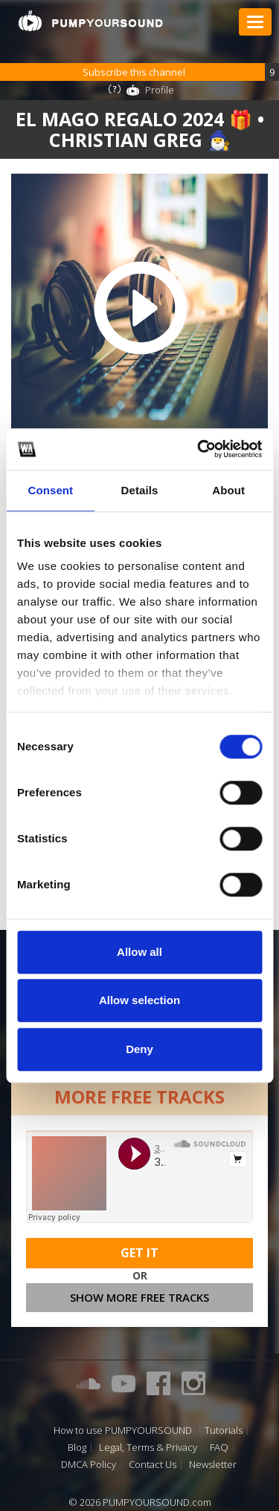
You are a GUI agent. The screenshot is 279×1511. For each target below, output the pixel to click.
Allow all (139, 951)
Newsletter (213, 1464)
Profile (159, 89)
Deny (139, 1049)
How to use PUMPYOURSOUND (123, 1430)
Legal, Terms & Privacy (148, 1447)
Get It (139, 1253)
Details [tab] (139, 490)
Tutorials (224, 1430)
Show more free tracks (139, 1297)
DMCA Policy (88, 1464)
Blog (77, 1447)
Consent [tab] (50, 490)
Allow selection (139, 1000)
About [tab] (228, 490)
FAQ (219, 1447)
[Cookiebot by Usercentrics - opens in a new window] (198, 449)
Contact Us (152, 1464)
